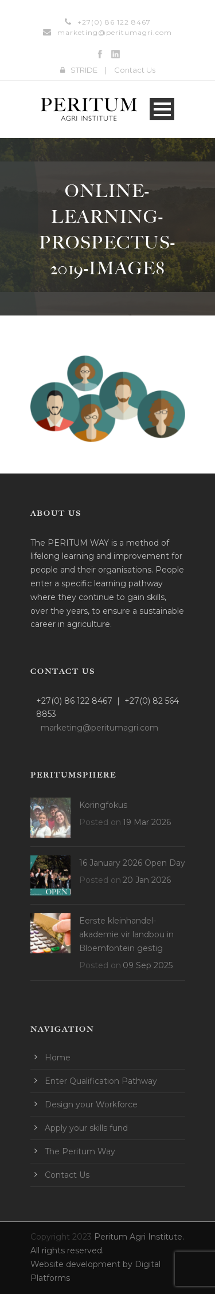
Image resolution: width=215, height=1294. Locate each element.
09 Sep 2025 (148, 965)
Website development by (82, 1264)
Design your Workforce (91, 1104)
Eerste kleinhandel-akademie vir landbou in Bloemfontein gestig (126, 934)
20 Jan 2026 (147, 880)
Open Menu (162, 109)
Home (58, 1057)
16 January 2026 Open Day (132, 863)
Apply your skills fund (86, 1128)
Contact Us (134, 69)
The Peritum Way (80, 1151)
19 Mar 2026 (147, 822)
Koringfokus (103, 805)
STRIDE (84, 69)
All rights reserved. (67, 1250)
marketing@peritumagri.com (114, 32)
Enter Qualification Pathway (101, 1081)
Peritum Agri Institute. (139, 1237)
